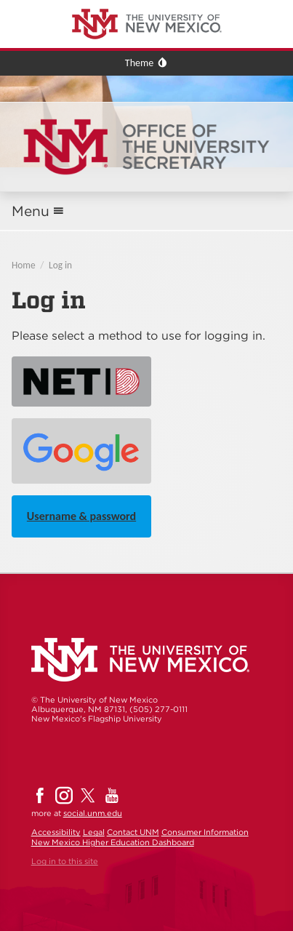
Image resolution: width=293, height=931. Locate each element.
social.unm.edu (92, 813)
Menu (30, 211)
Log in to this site (64, 861)
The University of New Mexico (69, 2)
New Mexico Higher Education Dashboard (112, 842)
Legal (94, 832)
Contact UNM (133, 832)
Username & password (81, 516)
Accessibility (56, 832)
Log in (60, 265)
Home (24, 265)
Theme (139, 63)
